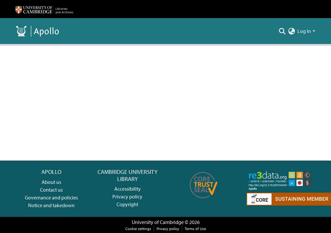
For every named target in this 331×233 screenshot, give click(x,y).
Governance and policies (51, 197)
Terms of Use (195, 228)
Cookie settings (138, 228)
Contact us (51, 189)
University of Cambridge (158, 222)
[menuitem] (291, 31)
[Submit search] (282, 31)
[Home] (44, 9)
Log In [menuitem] (304, 31)
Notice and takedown (51, 205)
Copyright (127, 204)
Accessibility (127, 188)
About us (51, 182)
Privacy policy (127, 196)
